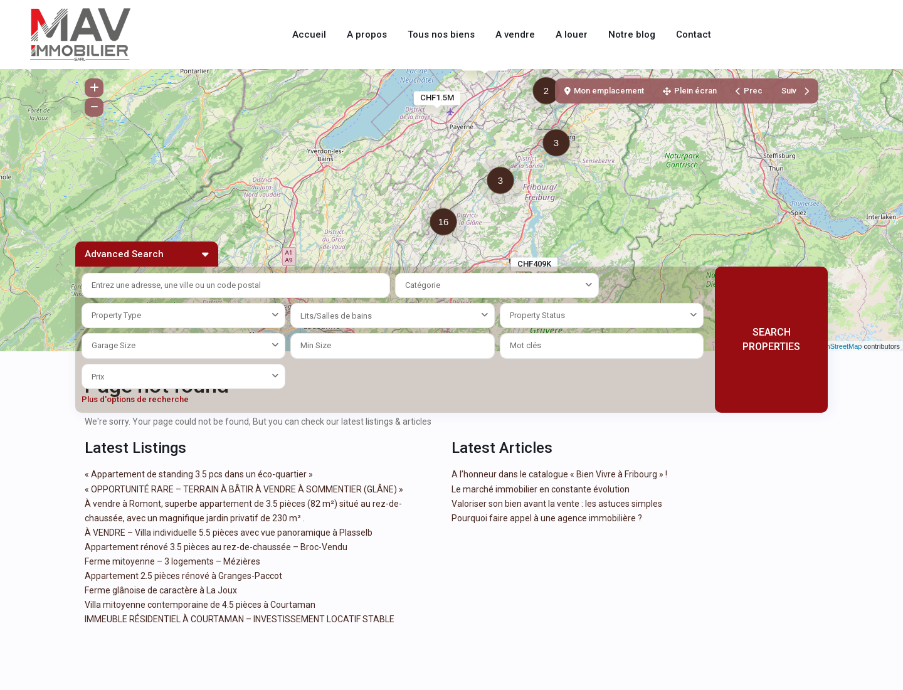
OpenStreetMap (837, 346)
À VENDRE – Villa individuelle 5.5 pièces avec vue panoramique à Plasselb (228, 533)
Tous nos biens (441, 34)
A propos (367, 34)
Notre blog (631, 34)
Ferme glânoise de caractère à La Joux (161, 590)
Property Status (537, 315)
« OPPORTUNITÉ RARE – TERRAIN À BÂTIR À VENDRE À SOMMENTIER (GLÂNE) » (244, 489)
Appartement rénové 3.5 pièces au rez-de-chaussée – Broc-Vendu (216, 547)
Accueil (309, 34)
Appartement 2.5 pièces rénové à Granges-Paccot (183, 576)
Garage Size (113, 345)
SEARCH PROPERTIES (771, 339)
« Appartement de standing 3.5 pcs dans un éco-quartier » (199, 474)
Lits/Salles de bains (336, 316)
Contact (693, 34)
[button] (503, 182)
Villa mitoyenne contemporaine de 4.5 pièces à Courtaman (200, 605)
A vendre (515, 34)
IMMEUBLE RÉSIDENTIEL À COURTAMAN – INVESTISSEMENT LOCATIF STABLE (239, 619)
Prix (98, 376)
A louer (572, 34)
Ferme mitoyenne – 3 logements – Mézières (172, 561)
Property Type (116, 315)
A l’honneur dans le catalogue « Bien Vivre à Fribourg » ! (559, 474)
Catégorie (422, 285)
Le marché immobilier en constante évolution (541, 489)
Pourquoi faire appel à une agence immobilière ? (547, 518)
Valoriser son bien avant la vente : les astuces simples (557, 504)
